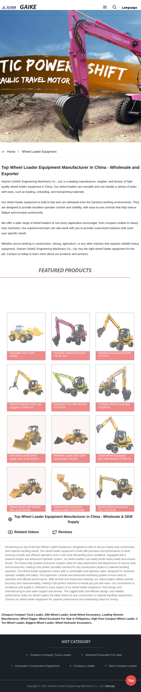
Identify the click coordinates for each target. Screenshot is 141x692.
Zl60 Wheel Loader (56, 614)
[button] (104, 7)
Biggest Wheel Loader (40, 622)
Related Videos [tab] (23, 532)
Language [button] (129, 7)
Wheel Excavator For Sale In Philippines (64, 618)
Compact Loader (85, 665)
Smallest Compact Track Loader (52, 655)
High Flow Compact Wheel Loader (113, 618)
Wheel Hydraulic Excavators (73, 622)
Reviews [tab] (62, 532)
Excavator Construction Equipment (39, 665)
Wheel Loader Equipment (39, 151)
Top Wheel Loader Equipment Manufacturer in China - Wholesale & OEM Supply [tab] (70, 519)
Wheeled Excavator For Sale (105, 655)
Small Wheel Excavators (85, 614)
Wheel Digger (28, 618)
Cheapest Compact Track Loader (22, 614)
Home (11, 151)
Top (131, 681)
